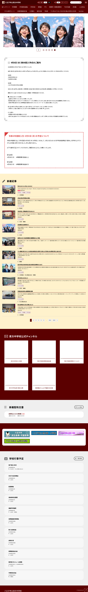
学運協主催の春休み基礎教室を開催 (25, 291)
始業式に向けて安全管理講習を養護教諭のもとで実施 (29, 238)
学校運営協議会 (24, 7)
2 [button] (46, 49)
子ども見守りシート (9, 11)
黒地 (49, 2)
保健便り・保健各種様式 (55, 7)
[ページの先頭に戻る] (86, 590)
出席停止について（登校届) (15, 414)
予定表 (46, 11)
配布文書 (39, 11)
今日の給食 (67, 7)
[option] (44, 31)
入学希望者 (21, 195)
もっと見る (79, 407)
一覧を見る (79, 458)
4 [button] (52, 49)
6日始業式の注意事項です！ (23, 224)
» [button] (57, 320)
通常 (41, 2)
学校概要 (14, 7)
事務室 (40, 7)
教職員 (24, 221)
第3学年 (20, 208)
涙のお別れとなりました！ (23, 278)
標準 (58, 2)
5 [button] (55, 49)
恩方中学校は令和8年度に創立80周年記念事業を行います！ (30, 264)
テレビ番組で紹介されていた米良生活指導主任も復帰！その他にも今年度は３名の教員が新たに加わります (39, 251)
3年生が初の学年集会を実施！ (24, 198)
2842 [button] (54, 320)
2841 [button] (50, 320)
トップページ (6, 7)
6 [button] (43, 320)
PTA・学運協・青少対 (28, 274)
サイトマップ (81, 590)
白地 (45, 2)
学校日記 (33, 7)
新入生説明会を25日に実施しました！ (25, 304)
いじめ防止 (82, 7)
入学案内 (31, 11)
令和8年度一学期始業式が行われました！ (26, 211)
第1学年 (12, 469)
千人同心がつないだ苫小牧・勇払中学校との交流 (63, 11)
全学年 (20, 221)
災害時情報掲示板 (22, 11)
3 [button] (49, 49)
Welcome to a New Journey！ (25, 186)
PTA (45, 7)
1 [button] (43, 49)
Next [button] (82, 32)
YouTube (81, 11)
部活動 (74, 7)
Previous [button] (5, 32)
